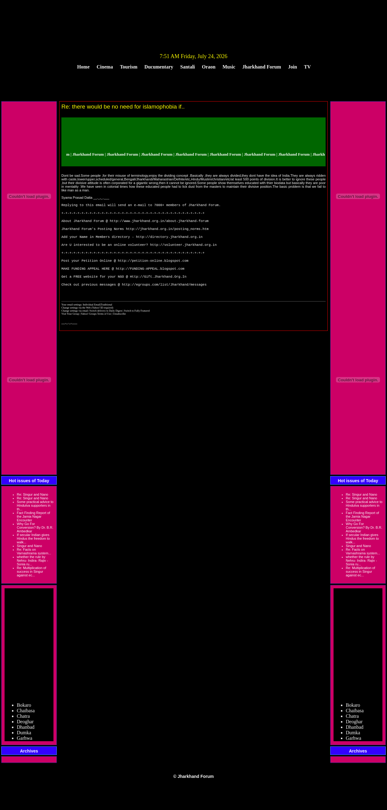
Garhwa (24, 739)
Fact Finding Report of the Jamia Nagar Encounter (33, 516)
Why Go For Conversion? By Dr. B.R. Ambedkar (35, 527)
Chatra (23, 717)
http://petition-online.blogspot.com (153, 269)
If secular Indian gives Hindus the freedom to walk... (33, 538)
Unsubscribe (119, 326)
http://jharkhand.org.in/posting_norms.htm (167, 233)
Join (292, 66)
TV (307, 66)
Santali (187, 66)
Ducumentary (158, 66)
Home (83, 66)
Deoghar (25, 723)
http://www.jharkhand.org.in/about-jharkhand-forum (159, 223)
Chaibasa (26, 712)
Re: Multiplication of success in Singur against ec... (31, 571)
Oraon (208, 66)
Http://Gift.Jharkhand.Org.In (158, 288)
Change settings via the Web (76, 320)
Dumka (24, 734)
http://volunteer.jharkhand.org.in (183, 251)
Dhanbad (26, 728)
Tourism (128, 66)
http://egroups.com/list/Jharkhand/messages (164, 297)
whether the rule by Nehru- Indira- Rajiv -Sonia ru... (32, 560)
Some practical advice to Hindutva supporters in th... (35, 505)
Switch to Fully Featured (137, 323)
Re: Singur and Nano (32, 494)
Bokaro (24, 706)
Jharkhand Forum (261, 66)
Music (229, 66)
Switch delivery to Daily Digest (105, 323)
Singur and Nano (29, 546)
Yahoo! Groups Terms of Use (96, 326)
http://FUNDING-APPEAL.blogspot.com (150, 278)
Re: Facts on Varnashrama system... (34, 551)
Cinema (105, 66)
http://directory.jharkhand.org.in (169, 242)
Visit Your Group (70, 326)
